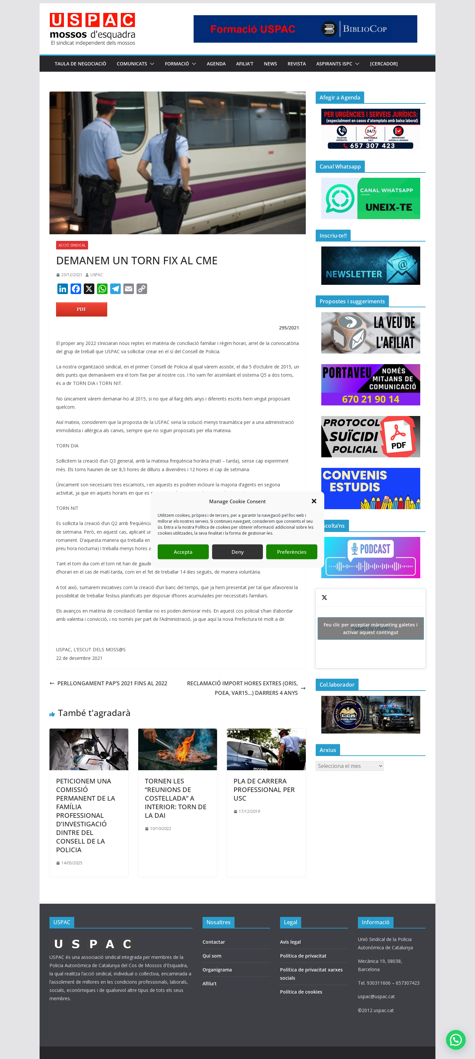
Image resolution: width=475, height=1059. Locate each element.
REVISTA (297, 63)
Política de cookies (301, 992)
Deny (238, 551)
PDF (81, 309)
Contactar (214, 942)
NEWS (270, 63)
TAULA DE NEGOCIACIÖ (80, 63)
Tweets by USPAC (371, 628)
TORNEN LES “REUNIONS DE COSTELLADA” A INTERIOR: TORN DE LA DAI (175, 798)
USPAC (96, 275)
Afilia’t (210, 983)
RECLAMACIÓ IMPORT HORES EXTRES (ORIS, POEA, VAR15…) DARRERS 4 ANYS (246, 688)
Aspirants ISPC (334, 63)
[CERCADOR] (384, 63)
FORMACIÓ (177, 63)
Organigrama (217, 969)
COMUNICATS (132, 63)
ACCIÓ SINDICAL (72, 245)
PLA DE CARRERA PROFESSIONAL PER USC (264, 789)
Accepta (183, 551)
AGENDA (216, 63)
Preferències (291, 551)
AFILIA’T (244, 63)
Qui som (212, 956)
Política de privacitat (303, 956)
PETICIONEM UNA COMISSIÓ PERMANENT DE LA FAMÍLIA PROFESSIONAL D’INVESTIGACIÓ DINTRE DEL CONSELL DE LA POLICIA (85, 815)
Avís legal (290, 942)
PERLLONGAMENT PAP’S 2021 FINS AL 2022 (108, 683)
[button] (314, 501)
